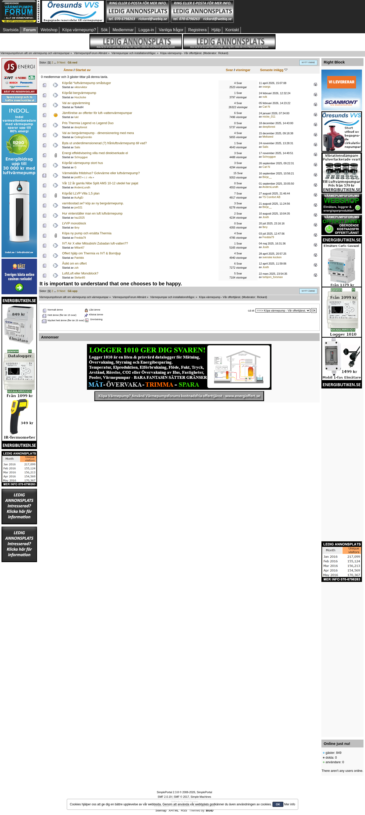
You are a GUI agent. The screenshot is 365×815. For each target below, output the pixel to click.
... (55, 62)
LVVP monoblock (74, 223)
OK (278, 804)
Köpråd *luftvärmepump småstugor (86, 83)
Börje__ (267, 176)
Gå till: (251, 310)
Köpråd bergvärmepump (79, 93)
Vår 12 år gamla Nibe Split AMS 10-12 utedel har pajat (100, 183)
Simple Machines (201, 796)
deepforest (80, 127)
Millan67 (79, 247)
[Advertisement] (267, 11)
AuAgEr (79, 197)
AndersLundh (82, 187)
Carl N (266, 106)
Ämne (68, 70)
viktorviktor (80, 87)
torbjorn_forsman (273, 277)
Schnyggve (80, 157)
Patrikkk (79, 257)
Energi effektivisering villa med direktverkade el (95, 153)
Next (62, 62)
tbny (76, 227)
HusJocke (80, 97)
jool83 (77, 177)
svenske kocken (272, 257)
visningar (243, 70)
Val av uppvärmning (76, 103)
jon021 (78, 207)
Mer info (289, 804)
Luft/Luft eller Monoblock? (80, 273)
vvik (265, 96)
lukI (76, 117)
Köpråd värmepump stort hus (82, 163)
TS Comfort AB (271, 197)
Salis (77, 147)
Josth (266, 217)
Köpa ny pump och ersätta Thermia (87, 233)
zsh (76, 267)
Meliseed (268, 136)
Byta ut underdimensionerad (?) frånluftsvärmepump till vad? (104, 143)
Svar (229, 70)
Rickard (222, 53)
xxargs (266, 86)
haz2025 (79, 217)
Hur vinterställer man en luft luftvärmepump (92, 213)
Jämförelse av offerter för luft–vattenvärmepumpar (97, 113)
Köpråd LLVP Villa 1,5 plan (81, 193)
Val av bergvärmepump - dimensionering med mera (98, 133)
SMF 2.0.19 (165, 796)
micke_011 (269, 116)
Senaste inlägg (273, 70)
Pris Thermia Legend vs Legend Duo (88, 123)
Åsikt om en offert (74, 263)
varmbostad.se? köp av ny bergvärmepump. (93, 203)
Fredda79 (80, 237)
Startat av (83, 70)
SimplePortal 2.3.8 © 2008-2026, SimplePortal (184, 792)
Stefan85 (79, 277)
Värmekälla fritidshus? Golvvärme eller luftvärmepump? (101, 173)
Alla (90, 177)
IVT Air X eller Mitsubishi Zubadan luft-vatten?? (95, 243)
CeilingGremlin (83, 137)
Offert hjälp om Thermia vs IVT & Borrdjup (91, 253)
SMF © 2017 (181, 796)
